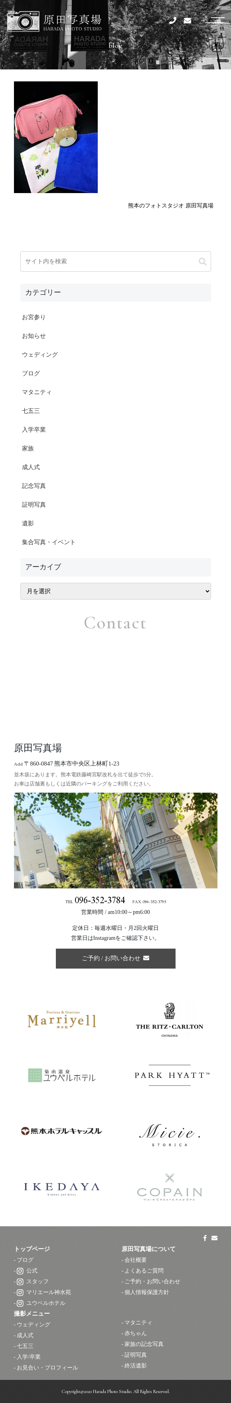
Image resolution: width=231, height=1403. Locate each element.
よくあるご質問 (144, 1271)
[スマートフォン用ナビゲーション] (215, 20)
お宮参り (34, 317)
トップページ (32, 1249)
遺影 (28, 523)
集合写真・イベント (49, 542)
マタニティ (37, 392)
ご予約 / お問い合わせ (115, 958)
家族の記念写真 (144, 1344)
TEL (95, 902)
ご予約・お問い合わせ (152, 1282)
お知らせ (34, 336)
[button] (202, 262)
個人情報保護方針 (146, 1292)
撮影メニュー (32, 1313)
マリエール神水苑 (44, 1292)
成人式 (31, 467)
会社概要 (135, 1260)
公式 (27, 1271)
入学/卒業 (29, 1357)
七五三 (31, 411)
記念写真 (34, 486)
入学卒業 (34, 429)
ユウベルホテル (41, 1303)
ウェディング (40, 354)
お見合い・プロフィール (47, 1368)
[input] (115, 261)
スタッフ (33, 1282)
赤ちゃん (135, 1333)
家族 (28, 448)
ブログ (31, 373)
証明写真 (34, 504)
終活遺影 (135, 1366)
